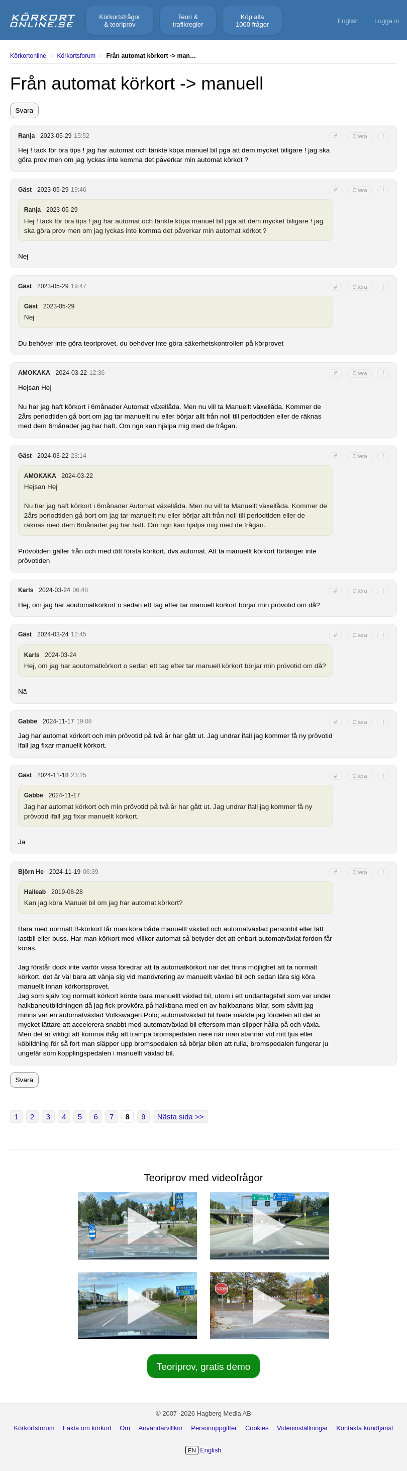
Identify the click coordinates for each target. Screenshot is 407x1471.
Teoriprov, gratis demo (204, 1366)
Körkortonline (28, 55)
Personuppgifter (214, 1428)
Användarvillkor (161, 1428)
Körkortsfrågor (119, 20)
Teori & (188, 20)
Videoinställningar (302, 1428)
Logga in (386, 21)
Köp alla (252, 20)
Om (125, 1428)
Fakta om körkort (87, 1428)
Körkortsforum (76, 55)
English (348, 21)
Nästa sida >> (180, 1116)
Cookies (257, 1428)
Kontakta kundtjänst (364, 1428)
